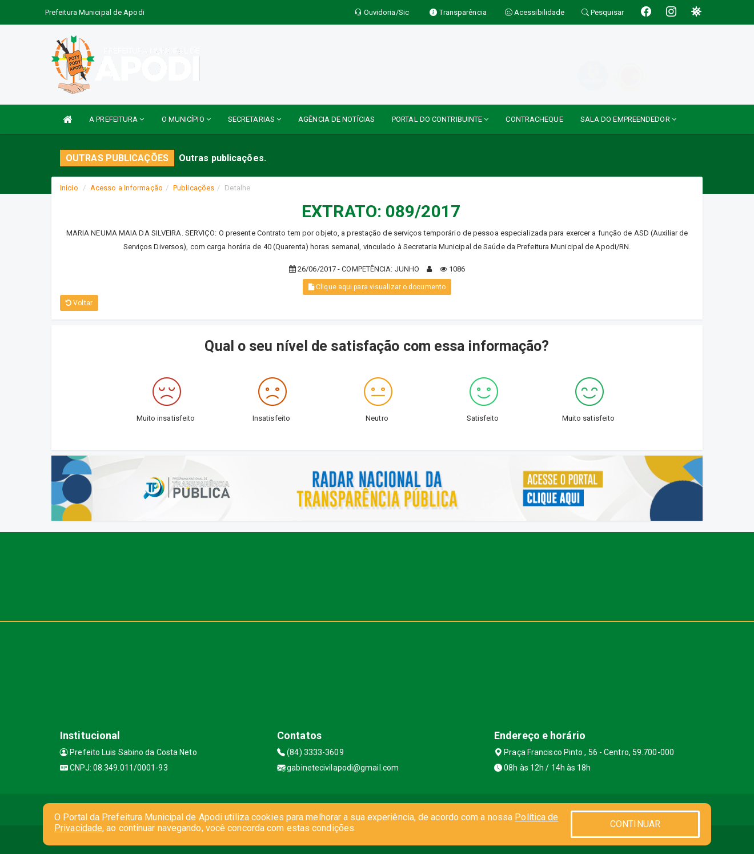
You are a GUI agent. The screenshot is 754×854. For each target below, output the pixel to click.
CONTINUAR (635, 824)
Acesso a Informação (126, 187)
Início (69, 187)
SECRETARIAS (254, 119)
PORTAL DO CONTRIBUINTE (440, 119)
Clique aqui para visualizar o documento (377, 287)
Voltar (79, 303)
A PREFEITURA (116, 119)
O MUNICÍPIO (186, 119)
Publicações (193, 187)
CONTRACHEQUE (534, 119)
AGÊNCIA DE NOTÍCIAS (336, 119)
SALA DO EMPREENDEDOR (628, 119)
